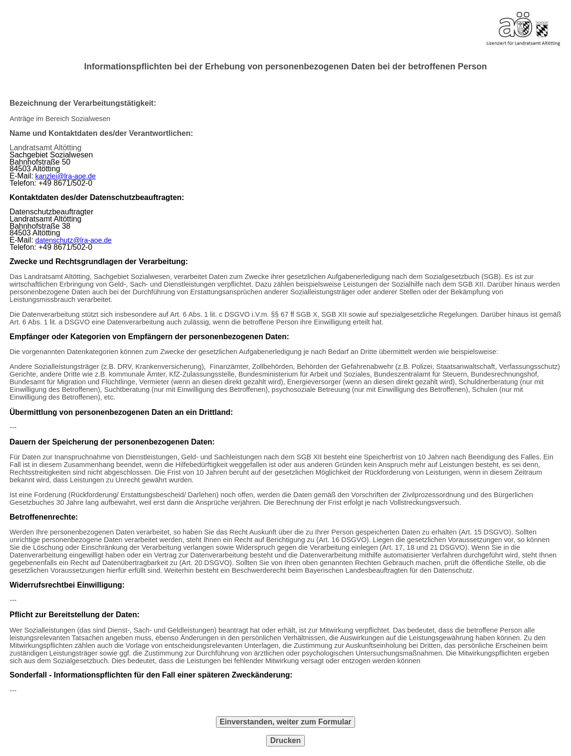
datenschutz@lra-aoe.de (73, 240)
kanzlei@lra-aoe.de (65, 176)
